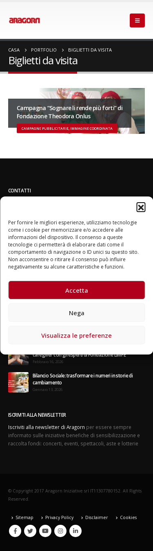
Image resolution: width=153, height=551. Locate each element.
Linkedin (75, 531)
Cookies (128, 517)
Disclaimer (96, 517)
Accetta (76, 290)
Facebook (15, 531)
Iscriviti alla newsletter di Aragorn (46, 427)
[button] (141, 207)
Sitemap (24, 517)
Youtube (45, 531)
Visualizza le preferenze (76, 335)
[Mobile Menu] (137, 20)
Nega (76, 313)
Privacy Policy (59, 517)
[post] (18, 381)
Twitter (30, 531)
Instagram (60, 531)
